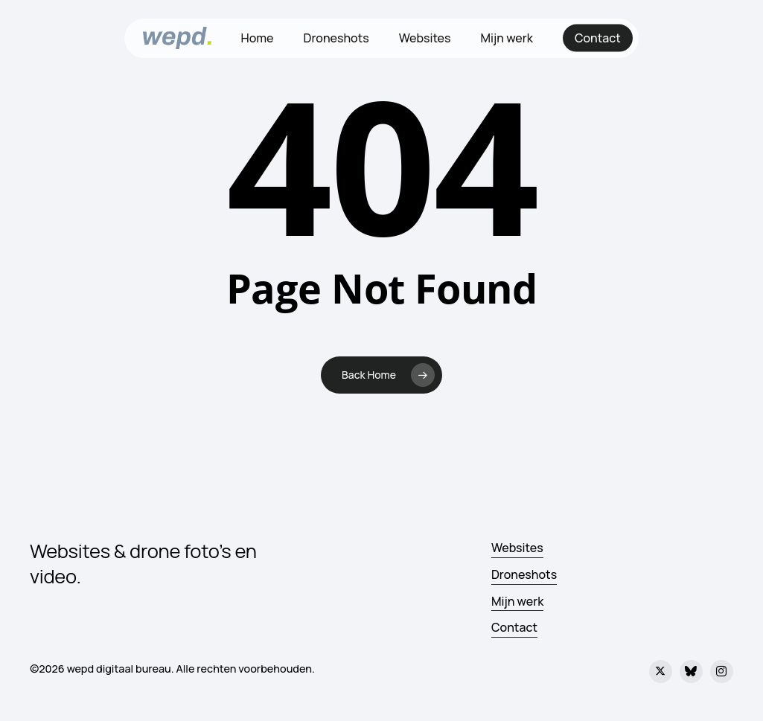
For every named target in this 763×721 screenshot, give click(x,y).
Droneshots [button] (524, 574)
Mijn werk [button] (517, 601)
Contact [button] (514, 627)
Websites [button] (517, 547)
